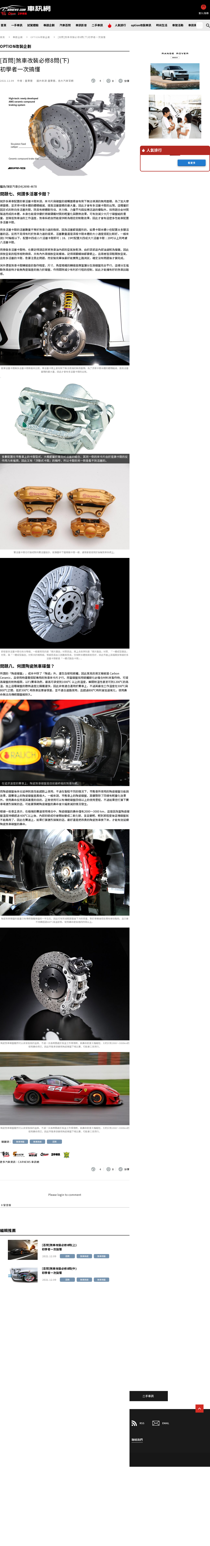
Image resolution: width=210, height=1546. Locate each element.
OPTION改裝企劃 (40, 37)
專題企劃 (18, 37)
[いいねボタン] (94, 81)
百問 (54, 1141)
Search (206, 25)
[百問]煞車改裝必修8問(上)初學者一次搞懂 (59, 1247)
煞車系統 (37, 1141)
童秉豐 (29, 80)
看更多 (192, 162)
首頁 (2, 37)
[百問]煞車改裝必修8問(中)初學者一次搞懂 (59, 1270)
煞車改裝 (20, 1141)
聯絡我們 (137, 1439)
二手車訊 (148, 1396)
